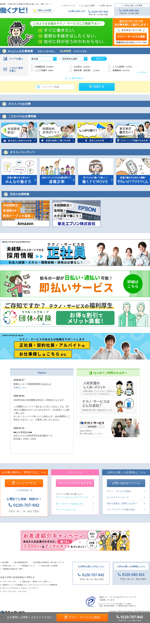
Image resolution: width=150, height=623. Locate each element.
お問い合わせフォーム (126, 483)
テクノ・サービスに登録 (84, 617)
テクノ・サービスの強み (119, 491)
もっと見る (141, 72)
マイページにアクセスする (75, 483)
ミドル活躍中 (122, 66)
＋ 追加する (99, 58)
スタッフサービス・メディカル (14, 591)
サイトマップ (69, 6)
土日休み (82, 66)
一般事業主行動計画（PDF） (13, 569)
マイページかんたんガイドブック (72, 495)
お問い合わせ (106, 6)
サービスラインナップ (118, 497)
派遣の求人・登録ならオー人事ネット (36, 581)
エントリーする (26, 483)
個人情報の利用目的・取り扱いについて (49, 562)
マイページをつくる (65, 509)
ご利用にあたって (8, 566)
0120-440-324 (130, 10)
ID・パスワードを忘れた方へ (70, 503)
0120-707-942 (99, 11)
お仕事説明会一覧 (25, 490)
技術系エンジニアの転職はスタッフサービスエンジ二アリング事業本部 (29, 585)
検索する (98, 86)
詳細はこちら (20, 387)
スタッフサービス (9, 581)
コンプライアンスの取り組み (121, 509)
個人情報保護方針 (21, 562)
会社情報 (5, 562)
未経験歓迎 (45, 66)
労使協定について (28, 566)
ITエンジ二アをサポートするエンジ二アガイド (20, 588)
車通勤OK (121, 70)
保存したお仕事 (44, 10)
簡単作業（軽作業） (87, 70)
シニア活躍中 (44, 70)
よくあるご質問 (87, 6)
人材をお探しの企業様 (133, 5)
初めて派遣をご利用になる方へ (122, 503)
